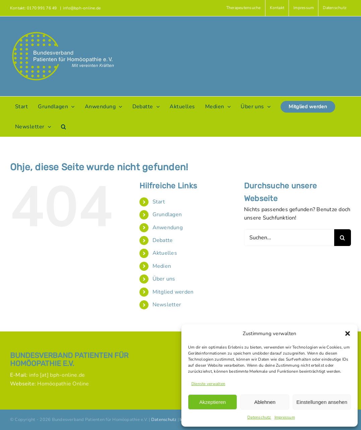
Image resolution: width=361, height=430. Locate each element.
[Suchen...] (289, 237)
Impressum (285, 417)
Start (159, 201)
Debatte (163, 240)
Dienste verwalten (208, 383)
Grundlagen (167, 214)
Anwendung (168, 227)
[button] (347, 333)
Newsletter (167, 304)
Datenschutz (259, 417)
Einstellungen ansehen (321, 402)
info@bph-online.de (82, 8)
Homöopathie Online (63, 383)
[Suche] (342, 237)
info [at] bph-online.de (57, 375)
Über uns (164, 279)
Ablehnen (264, 402)
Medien (162, 266)
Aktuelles (165, 253)
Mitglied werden (173, 292)
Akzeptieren (212, 402)
